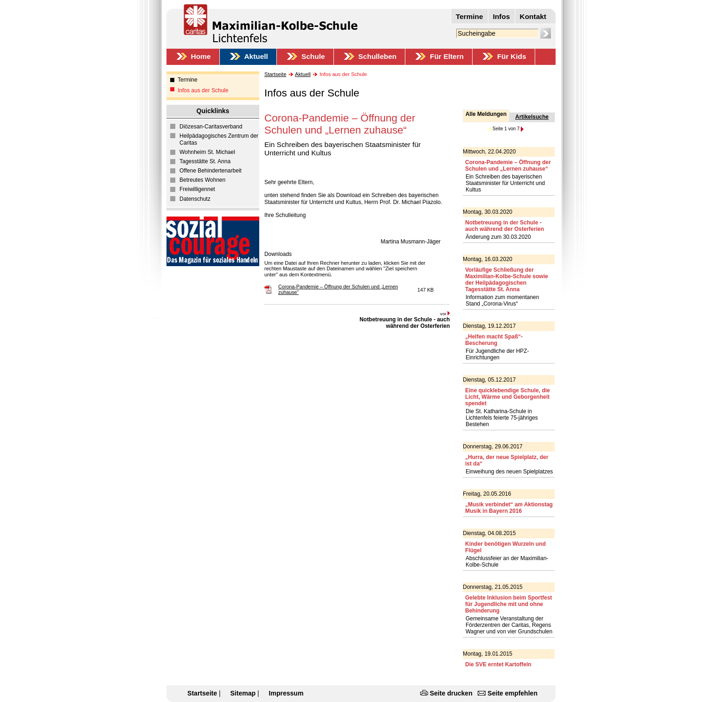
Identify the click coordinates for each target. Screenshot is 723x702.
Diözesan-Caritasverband (210, 126)
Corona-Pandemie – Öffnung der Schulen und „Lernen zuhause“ (508, 165)
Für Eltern (447, 56)
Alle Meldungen (486, 114)
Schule (313, 56)
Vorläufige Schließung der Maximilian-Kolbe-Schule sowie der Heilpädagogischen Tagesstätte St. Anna (506, 280)
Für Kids (511, 56)
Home (201, 56)
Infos (501, 16)
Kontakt (533, 16)
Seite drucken (451, 693)
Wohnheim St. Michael (207, 152)
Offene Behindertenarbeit (210, 170)
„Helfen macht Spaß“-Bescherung (494, 339)
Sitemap (243, 693)
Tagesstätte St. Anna (204, 161)
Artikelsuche (532, 117)
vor (445, 313)
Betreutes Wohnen (202, 180)
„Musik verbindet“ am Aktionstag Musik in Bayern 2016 (509, 507)
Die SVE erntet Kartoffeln (498, 664)
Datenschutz (195, 199)
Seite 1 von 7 (506, 128)
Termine (469, 16)
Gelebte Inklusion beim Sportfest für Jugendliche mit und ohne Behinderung (508, 604)
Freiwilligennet (197, 189)
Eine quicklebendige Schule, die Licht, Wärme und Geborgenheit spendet (507, 397)
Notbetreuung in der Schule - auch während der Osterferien (404, 322)
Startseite (275, 74)
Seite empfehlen (512, 693)
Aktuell (256, 56)
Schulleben (377, 56)
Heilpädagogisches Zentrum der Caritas (218, 140)
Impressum (286, 693)
